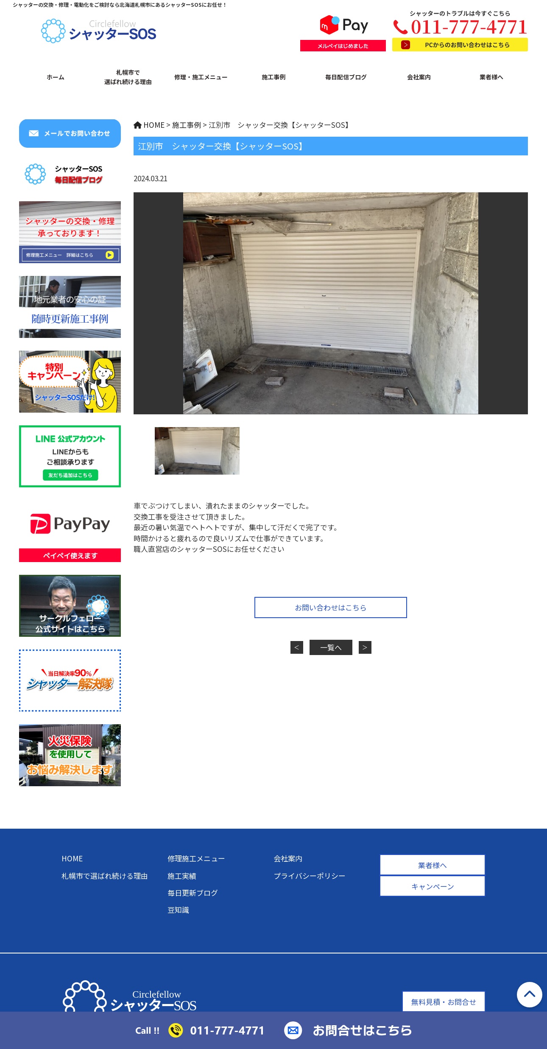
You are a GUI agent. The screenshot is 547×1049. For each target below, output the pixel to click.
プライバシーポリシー (310, 875)
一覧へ (331, 647)
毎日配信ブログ (346, 77)
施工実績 (181, 875)
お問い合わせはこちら (331, 607)
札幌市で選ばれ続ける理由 (128, 77)
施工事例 (273, 77)
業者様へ (491, 77)
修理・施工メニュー (201, 77)
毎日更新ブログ (192, 892)
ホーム (55, 77)
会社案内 (419, 77)
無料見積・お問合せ (443, 1001)
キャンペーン (432, 886)
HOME (72, 858)
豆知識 (178, 909)
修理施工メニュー (196, 858)
